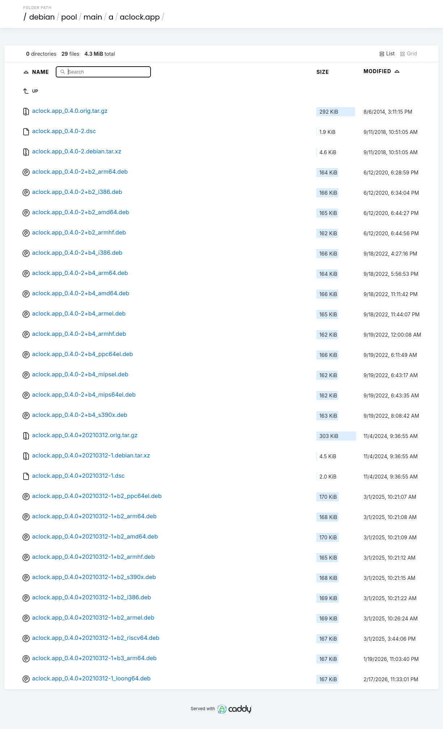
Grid (408, 53)
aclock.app (140, 17)
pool (69, 17)
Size (322, 72)
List (387, 53)
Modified (382, 71)
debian (42, 17)
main (93, 17)
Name (41, 71)
